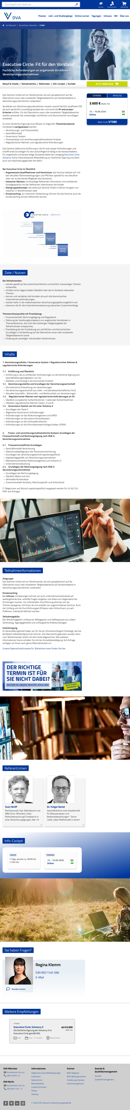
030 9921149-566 (47, 972)
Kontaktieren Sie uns (16, 1072)
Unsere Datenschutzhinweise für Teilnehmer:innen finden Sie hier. (34, 648)
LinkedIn (17, 1103)
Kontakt (71, 83)
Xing (11, 1103)
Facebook (5, 1103)
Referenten (44, 83)
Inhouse (117, 95)
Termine (96, 95)
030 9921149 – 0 (14, 1088)
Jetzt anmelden (104, 84)
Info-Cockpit (59, 83)
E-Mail (40, 977)
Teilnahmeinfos (29, 83)
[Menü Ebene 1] (42, 18)
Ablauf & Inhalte (11, 83)
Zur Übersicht (11, 25)
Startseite (33, 25)
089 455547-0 (13, 1075)
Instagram (23, 1103)
